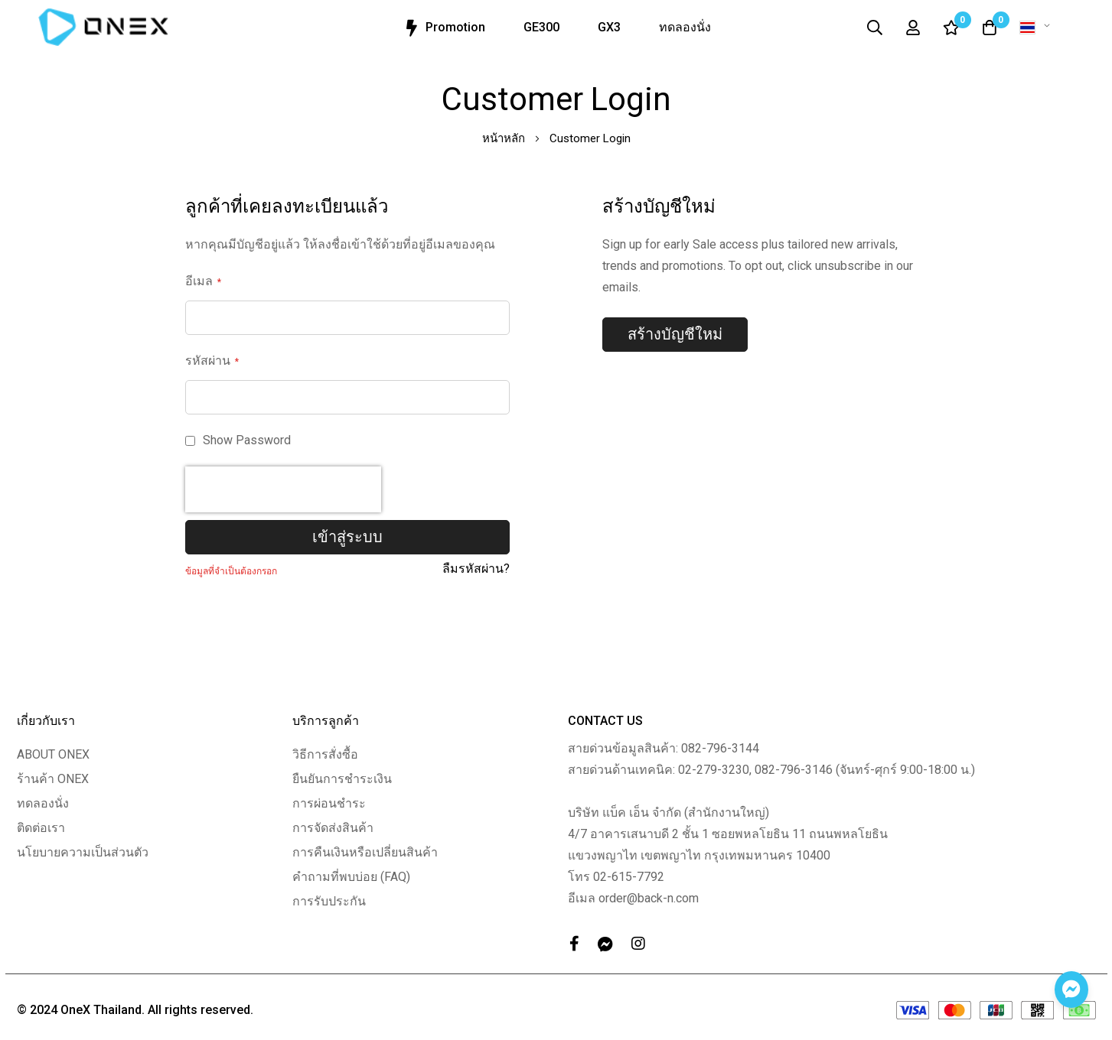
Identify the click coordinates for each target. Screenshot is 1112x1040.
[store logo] (103, 27)
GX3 (609, 27)
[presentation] (283, 489)
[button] (1037, 27)
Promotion (443, 28)
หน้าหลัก (505, 138)
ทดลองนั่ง (685, 27)
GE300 (541, 27)
